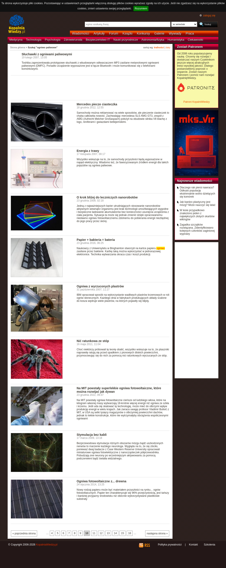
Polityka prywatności (170, 544)
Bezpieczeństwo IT (98, 39)
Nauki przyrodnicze (126, 39)
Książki (127, 33)
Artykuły (99, 33)
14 (115, 533)
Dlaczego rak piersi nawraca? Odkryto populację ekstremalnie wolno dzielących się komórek (197, 192)
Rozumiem (141, 8)
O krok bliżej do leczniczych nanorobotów (107, 197)
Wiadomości (80, 33)
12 (101, 533)
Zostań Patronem (190, 47)
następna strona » (157, 533)
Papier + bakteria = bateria (96, 239)
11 (94, 533)
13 (108, 533)
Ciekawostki (195, 39)
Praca (190, 33)
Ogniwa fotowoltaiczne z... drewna (101, 481)
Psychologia (52, 39)
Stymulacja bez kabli (92, 434)
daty (168, 47)
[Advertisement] (90, 87)
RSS (147, 545)
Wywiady (175, 33)
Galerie (159, 33)
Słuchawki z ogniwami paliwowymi (47, 54)
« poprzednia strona (24, 533)
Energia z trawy (88, 151)
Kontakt (193, 544)
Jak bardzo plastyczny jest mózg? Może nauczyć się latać (197, 203)
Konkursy (143, 33)
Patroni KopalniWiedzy (196, 101)
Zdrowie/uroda (73, 39)
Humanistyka (176, 39)
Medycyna (15, 39)
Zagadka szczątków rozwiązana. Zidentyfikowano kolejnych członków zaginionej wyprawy (197, 229)
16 (129, 533)
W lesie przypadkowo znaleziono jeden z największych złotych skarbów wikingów (197, 215)
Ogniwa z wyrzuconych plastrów (100, 286)
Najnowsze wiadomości (194, 180)
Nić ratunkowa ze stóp (93, 341)
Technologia (33, 39)
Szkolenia (209, 544)
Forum (113, 33)
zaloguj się (209, 15)
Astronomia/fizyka (152, 39)
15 (122, 533)
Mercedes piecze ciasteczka (97, 104)
